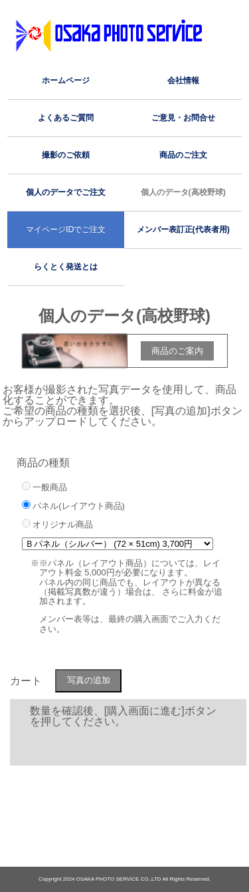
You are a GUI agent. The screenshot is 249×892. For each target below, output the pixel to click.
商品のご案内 (177, 351)
